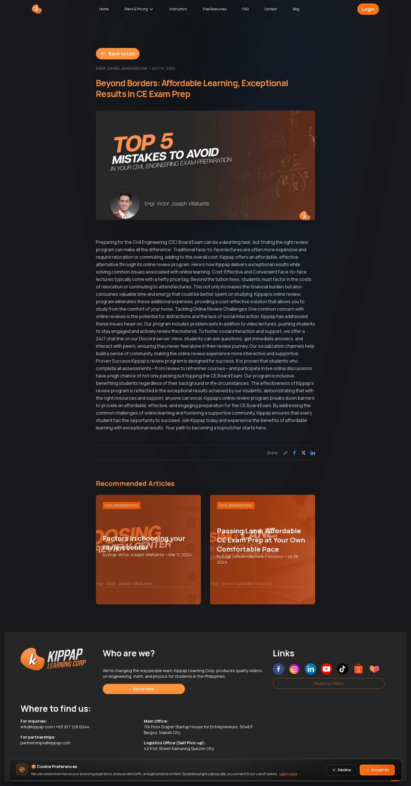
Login (368, 9)
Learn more (288, 773)
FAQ (245, 9)
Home (103, 9)
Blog (296, 9)
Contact (271, 9)
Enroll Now (143, 688)
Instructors (178, 9)
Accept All (377, 769)
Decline (341, 769)
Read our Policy (329, 683)
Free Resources (214, 9)
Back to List (117, 54)
